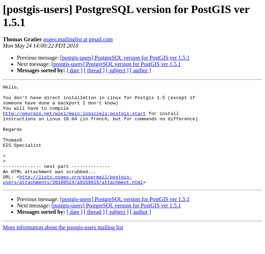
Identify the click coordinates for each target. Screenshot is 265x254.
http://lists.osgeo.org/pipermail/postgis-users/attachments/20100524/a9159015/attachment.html (73, 199)
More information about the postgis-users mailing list (63, 247)
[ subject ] (117, 70)
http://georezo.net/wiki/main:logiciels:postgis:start (74, 119)
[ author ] (140, 70)
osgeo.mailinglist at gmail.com (78, 39)
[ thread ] (94, 70)
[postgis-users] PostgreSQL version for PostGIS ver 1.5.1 (125, 58)
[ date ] (74, 70)
